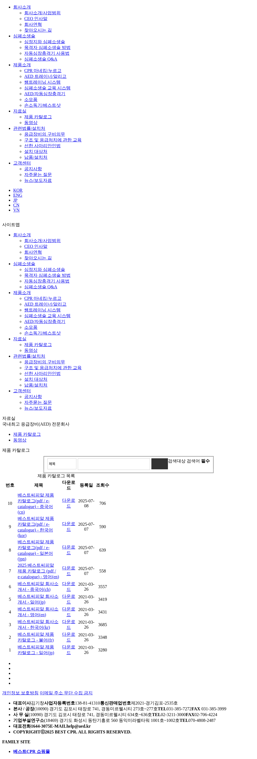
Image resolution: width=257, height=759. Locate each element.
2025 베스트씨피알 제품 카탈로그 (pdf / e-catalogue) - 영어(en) (38, 571)
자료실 (19, 111)
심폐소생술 (24, 36)
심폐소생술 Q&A (40, 59)
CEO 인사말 (35, 18)
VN (16, 210)
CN (16, 205)
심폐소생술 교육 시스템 (47, 88)
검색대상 (177, 461)
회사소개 (22, 7)
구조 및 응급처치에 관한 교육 (53, 140)
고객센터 (22, 163)
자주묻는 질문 (38, 174)
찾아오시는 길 (38, 30)
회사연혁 (33, 24)
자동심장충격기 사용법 (46, 53)
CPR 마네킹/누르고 (42, 70)
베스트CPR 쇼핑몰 (31, 751)
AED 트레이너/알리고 (45, 76)
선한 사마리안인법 (42, 145)
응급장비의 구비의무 (44, 134)
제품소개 (22, 64)
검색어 (198, 461)
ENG (17, 195)
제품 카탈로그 (38, 116)
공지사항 (33, 168)
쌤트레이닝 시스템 (42, 82)
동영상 (31, 122)
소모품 (31, 99)
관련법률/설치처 (29, 128)
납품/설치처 (35, 157)
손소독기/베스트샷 (42, 105)
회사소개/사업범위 (42, 12)
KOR (18, 190)
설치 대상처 (35, 151)
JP (15, 200)
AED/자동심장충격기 (44, 93)
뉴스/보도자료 (38, 180)
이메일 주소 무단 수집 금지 (66, 693)
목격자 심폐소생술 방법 (47, 47)
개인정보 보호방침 (20, 693)
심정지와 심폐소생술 (44, 41)
